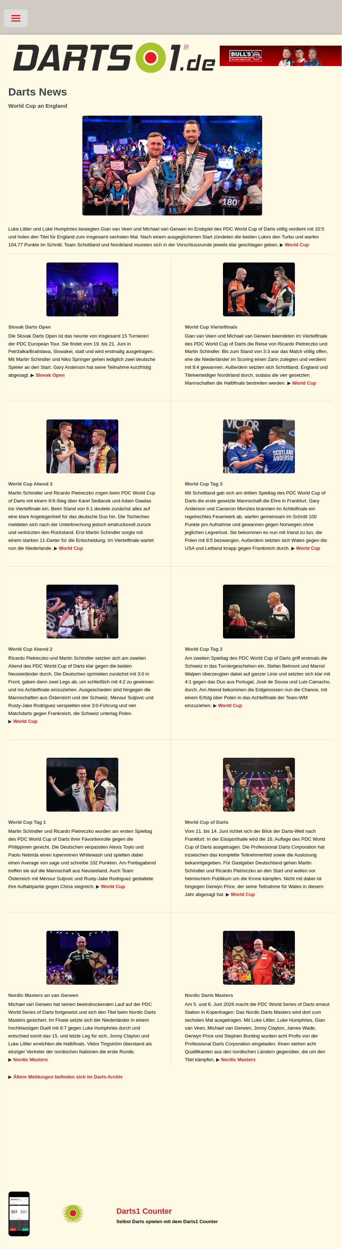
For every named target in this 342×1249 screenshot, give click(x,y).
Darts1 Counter (144, 1211)
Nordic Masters (30, 1059)
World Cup (297, 244)
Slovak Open (50, 375)
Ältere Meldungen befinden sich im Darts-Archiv (68, 1076)
